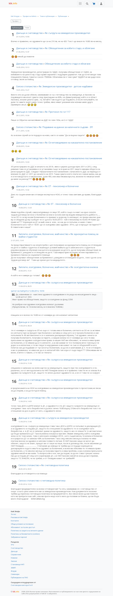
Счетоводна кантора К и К (22, 585)
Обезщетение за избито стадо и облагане (67, 63)
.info (13, 3)
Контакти (15, 520)
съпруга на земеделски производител (68, 417)
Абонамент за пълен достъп (23, 527)
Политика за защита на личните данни (27, 530)
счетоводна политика (53, 480)
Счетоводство (17, 548)
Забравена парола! (19, 537)
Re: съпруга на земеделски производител (67, 32)
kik (15, 592)
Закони (14, 561)
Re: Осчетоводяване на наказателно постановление (73, 142)
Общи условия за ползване (22, 524)
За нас (13, 514)
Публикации (17, 28)
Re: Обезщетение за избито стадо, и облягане (70, 48)
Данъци (14, 551)
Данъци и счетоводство (29, 32)
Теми (27, 28)
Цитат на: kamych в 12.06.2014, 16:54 (27, 291)
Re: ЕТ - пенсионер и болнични (62, 186)
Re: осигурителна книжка (84, 267)
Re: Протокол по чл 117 (57, 111)
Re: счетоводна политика (55, 465)
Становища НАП (17, 564)
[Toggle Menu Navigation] (80, 3)
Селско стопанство (26, 86)
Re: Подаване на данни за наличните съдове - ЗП (66, 127)
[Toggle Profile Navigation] (101, 3)
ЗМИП (13, 568)
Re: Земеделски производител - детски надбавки (65, 86)
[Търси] (87, 3)
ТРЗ (12, 545)
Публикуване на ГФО (19, 577)
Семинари (15, 574)
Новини (14, 558)
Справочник (16, 554)
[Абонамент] (94, 3)
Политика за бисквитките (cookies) (25, 534)
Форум (13, 571)
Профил (15, 21)
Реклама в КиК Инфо (19, 517)
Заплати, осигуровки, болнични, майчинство (44, 234)
